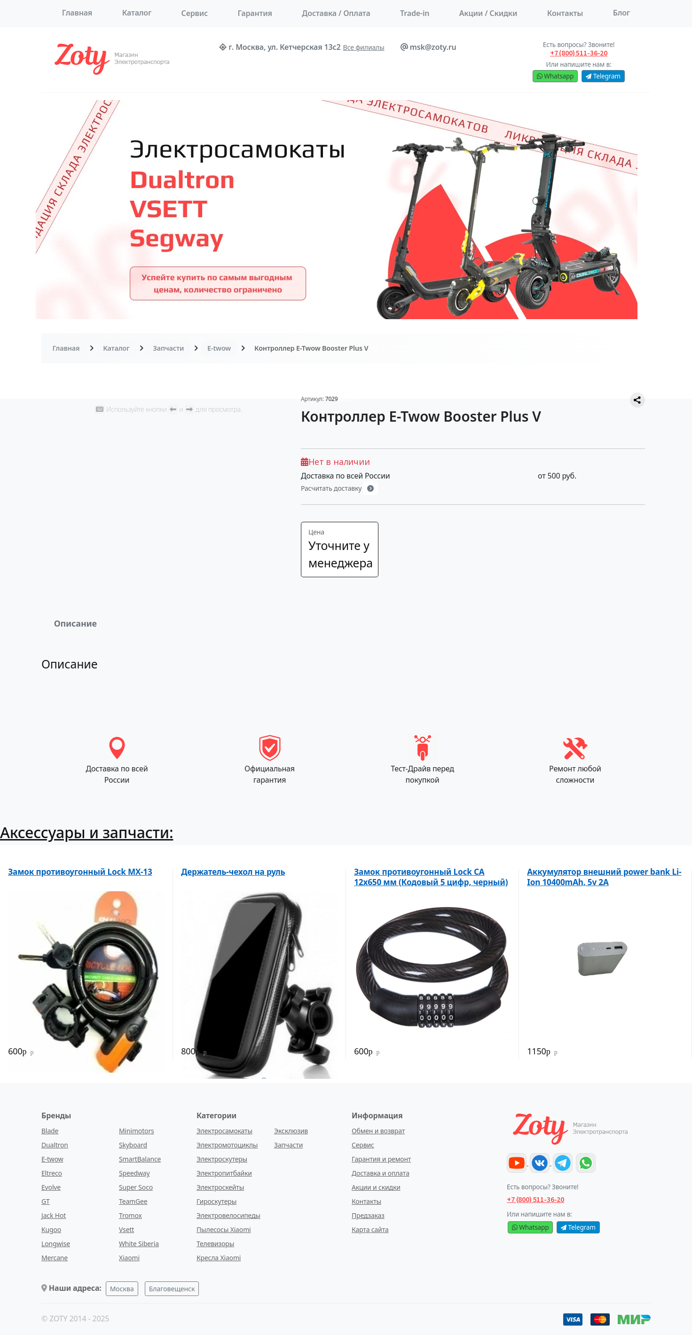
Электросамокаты (224, 1130)
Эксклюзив (291, 1130)
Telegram (603, 75)
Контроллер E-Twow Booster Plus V (311, 348)
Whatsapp (555, 75)
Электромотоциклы (227, 1144)
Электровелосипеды (228, 1215)
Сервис (194, 13)
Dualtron (54, 1144)
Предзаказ (368, 1215)
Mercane (54, 1257)
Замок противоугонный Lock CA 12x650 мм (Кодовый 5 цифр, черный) (431, 876)
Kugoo (51, 1229)
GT (45, 1201)
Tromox (130, 1215)
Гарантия (254, 13)
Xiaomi (129, 1257)
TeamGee (133, 1201)
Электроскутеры (222, 1158)
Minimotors (136, 1130)
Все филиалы (364, 47)
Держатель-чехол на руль (233, 871)
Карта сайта (370, 1229)
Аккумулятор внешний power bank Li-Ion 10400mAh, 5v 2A (604, 876)
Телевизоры (215, 1243)
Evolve (51, 1187)
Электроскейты (220, 1187)
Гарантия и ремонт (381, 1158)
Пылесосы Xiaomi (224, 1229)
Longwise (55, 1243)
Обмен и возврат (378, 1130)
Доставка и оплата (380, 1173)
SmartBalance (140, 1158)
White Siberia (139, 1243)
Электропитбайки (224, 1173)
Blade (49, 1130)
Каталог (137, 13)
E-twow (219, 348)
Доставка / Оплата (336, 13)
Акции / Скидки (488, 13)
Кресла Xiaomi (219, 1257)
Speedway (134, 1173)
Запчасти (168, 348)
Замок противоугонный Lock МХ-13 (80, 871)
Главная (77, 13)
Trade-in (414, 13)
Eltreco (51, 1173)
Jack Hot (53, 1215)
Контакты (366, 1201)
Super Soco (136, 1187)
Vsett (126, 1229)
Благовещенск (172, 1288)
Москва (122, 1288)
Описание (75, 623)
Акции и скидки (376, 1187)
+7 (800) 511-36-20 (535, 1199)
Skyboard (133, 1144)
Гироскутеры (216, 1201)
